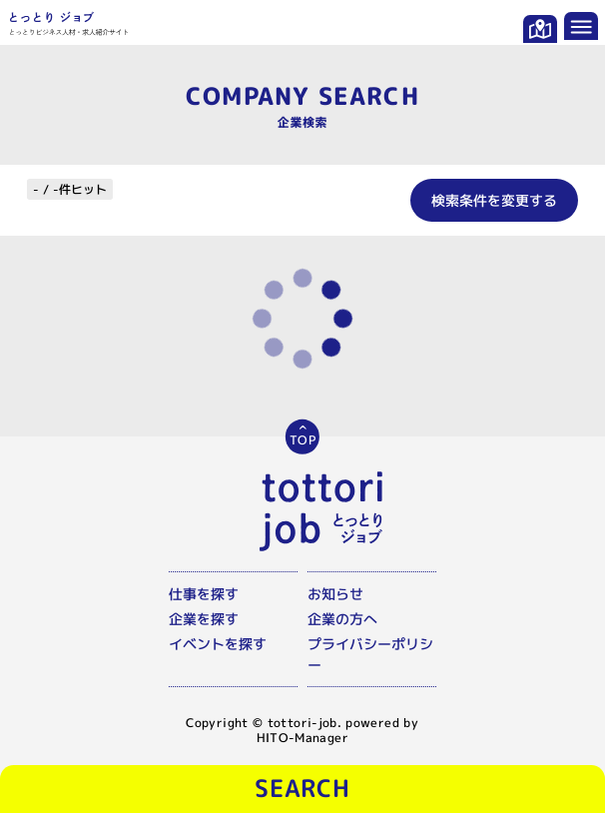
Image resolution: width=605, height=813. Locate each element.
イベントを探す (218, 643)
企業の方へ (342, 618)
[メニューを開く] (581, 25)
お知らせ (335, 593)
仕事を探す (204, 593)
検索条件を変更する (494, 200)
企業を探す (204, 618)
